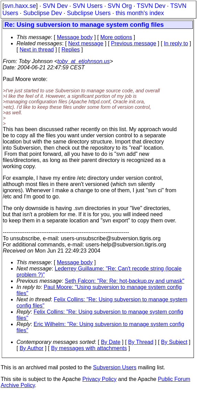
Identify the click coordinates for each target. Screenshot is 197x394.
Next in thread (37, 50)
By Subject (174, 342)
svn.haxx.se (20, 5)
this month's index (140, 13)
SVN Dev (55, 5)
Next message (85, 43)
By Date (110, 342)
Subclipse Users (89, 13)
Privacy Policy (99, 379)
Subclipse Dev (42, 13)
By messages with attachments (89, 348)
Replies (71, 50)
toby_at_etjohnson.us (83, 61)
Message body (74, 37)
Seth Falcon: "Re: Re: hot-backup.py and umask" (125, 281)
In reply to (176, 43)
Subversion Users (114, 367)
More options (116, 37)
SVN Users (87, 5)
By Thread (141, 342)
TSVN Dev (151, 5)
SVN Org (120, 5)
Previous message (133, 43)
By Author (31, 348)
